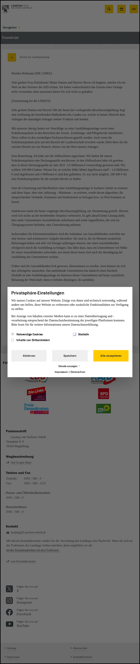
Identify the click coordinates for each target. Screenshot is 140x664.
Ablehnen (29, 356)
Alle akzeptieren (111, 356)
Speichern (70, 356)
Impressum (61, 372)
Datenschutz (78, 372)
